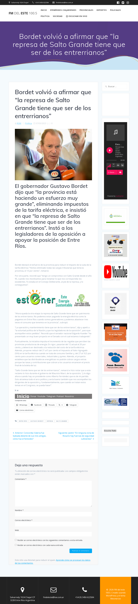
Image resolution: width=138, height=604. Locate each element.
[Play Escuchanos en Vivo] (109, 150)
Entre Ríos (23, 421)
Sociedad (57, 16)
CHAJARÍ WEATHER (115, 104)
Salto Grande (61, 421)
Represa (50, 421)
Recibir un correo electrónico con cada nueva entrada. (40, 545)
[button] (120, 172)
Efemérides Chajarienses (63, 10)
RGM (19, 123)
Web (17, 530)
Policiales (115, 10)
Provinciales (86, 10)
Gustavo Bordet (37, 421)
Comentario (20, 479)
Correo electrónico (23, 520)
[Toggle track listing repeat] (118, 165)
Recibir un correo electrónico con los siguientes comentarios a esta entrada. (50, 540)
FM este (23, 13)
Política (45, 16)
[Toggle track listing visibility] (122, 165)
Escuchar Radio (110, 431)
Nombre (19, 510)
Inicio (44, 10)
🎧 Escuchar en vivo (76, 16)
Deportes (102, 10)
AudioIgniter (120, 196)
